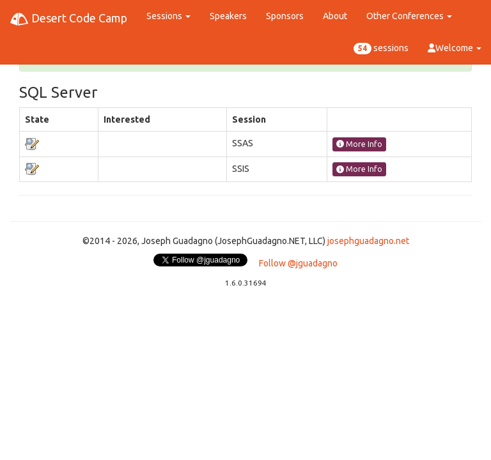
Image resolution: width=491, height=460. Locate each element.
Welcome (454, 48)
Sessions (168, 16)
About (335, 16)
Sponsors (285, 16)
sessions (381, 48)
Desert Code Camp (68, 19)
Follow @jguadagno (298, 263)
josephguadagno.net (368, 241)
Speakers (228, 16)
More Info (359, 144)
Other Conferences (409, 16)
